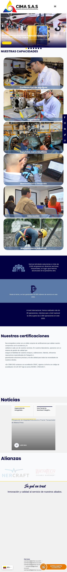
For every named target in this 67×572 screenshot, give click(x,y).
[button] (55, 6)
